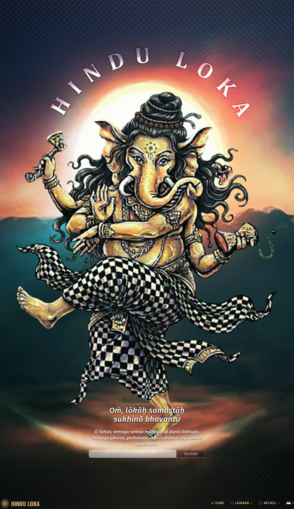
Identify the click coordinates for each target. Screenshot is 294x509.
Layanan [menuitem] (240, 503)
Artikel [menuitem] (267, 503)
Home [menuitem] (217, 503)
